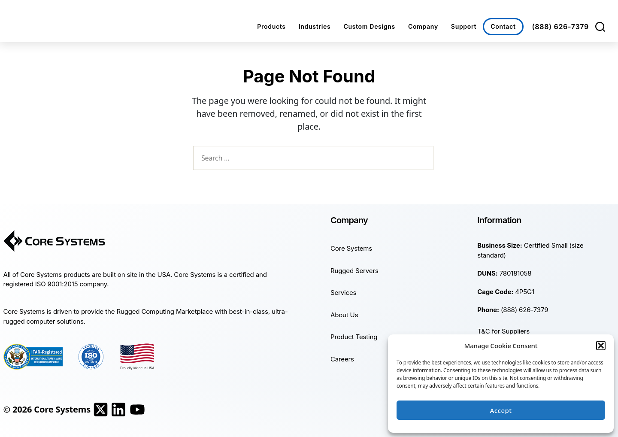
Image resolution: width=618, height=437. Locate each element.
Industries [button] (315, 26)
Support (463, 26)
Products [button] (271, 26)
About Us (344, 315)
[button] (601, 345)
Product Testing (353, 337)
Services (343, 292)
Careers (342, 359)
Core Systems (351, 248)
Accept (501, 410)
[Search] (600, 26)
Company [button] (423, 26)
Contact (503, 26)
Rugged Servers (354, 271)
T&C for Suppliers (503, 331)
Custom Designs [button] (369, 26)
